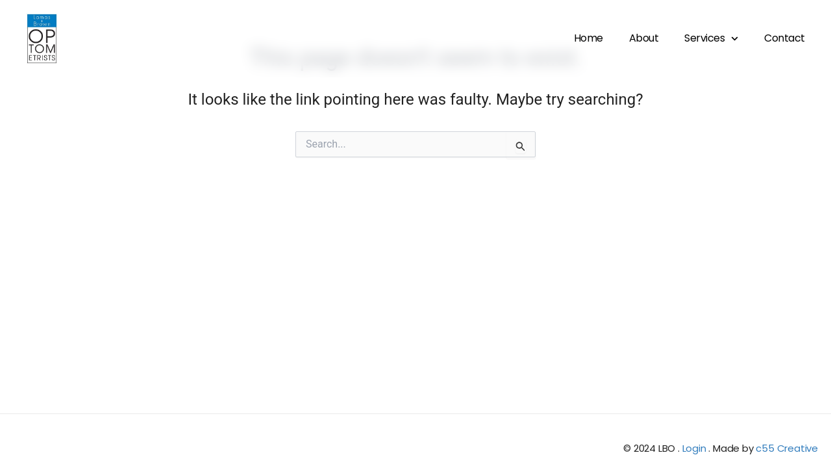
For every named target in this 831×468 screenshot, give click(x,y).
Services (711, 39)
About (644, 38)
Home (588, 38)
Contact (784, 38)
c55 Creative (787, 448)
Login (694, 448)
